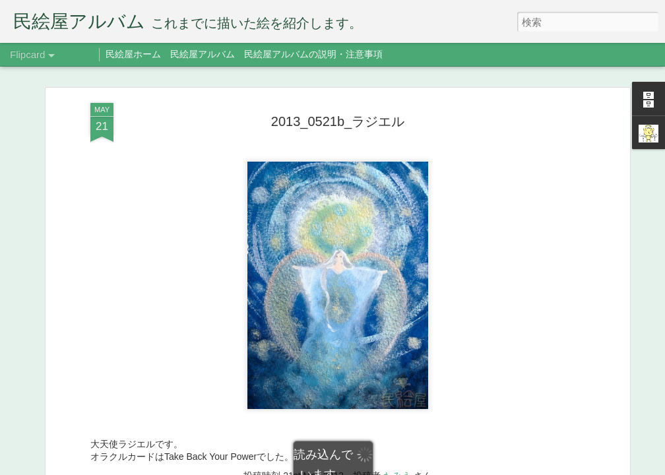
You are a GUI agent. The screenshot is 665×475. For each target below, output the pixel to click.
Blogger (413, 466)
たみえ (397, 430)
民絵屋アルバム (202, 54)
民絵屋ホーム (133, 54)
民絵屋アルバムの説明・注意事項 (313, 54)
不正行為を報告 (454, 466)
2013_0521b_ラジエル (337, 76)
